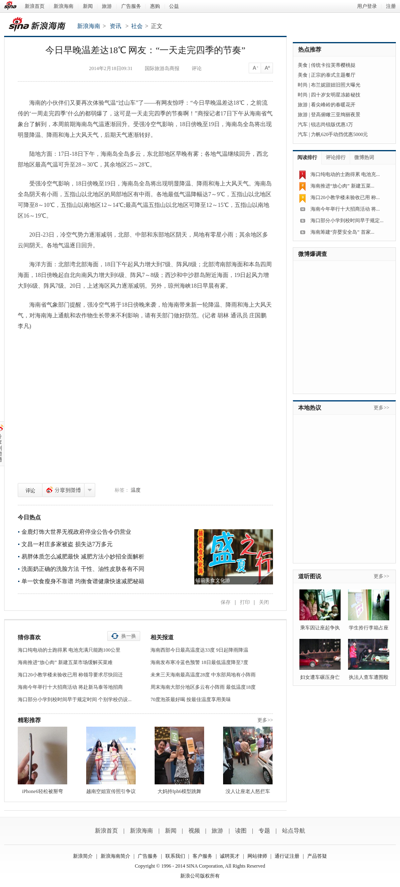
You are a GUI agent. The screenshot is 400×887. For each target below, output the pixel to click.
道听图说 (309, 576)
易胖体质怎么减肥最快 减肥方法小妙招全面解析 (82, 557)
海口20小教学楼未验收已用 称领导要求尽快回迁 (70, 675)
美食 (303, 65)
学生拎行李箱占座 (368, 628)
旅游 (107, 6)
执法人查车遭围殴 (368, 677)
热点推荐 (309, 50)
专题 (264, 831)
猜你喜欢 (29, 637)
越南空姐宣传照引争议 (111, 791)
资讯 (115, 26)
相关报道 (162, 637)
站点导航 (293, 831)
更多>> (265, 720)
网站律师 (257, 856)
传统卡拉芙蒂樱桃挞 (333, 65)
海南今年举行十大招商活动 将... (345, 209)
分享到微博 (63, 490)
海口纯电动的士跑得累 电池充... (345, 174)
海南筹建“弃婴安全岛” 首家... (342, 232)
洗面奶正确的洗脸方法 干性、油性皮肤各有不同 (82, 569)
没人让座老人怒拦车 (248, 791)
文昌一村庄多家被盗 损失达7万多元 (67, 544)
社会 (137, 26)
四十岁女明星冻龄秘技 (335, 95)
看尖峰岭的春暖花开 (333, 105)
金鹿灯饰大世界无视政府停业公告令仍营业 (76, 532)
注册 (391, 6)
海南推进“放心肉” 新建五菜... (342, 186)
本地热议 (309, 408)
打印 (245, 602)
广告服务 (131, 6)
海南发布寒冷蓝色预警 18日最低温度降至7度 (199, 662)
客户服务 (202, 856)
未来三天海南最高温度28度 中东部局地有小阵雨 (203, 675)
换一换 (128, 636)
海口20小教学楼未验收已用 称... (345, 197)
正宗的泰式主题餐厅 (333, 75)
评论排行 (336, 157)
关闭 (264, 602)
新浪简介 (83, 856)
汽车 (303, 124)
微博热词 (364, 157)
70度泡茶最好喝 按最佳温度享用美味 (191, 699)
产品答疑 (317, 856)
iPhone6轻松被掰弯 (42, 791)
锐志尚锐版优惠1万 (332, 124)
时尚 (303, 85)
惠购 (155, 6)
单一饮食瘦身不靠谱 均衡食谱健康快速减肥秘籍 (82, 581)
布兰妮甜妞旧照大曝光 (335, 85)
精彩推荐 (29, 720)
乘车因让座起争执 (320, 628)
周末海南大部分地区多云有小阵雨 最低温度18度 (203, 687)
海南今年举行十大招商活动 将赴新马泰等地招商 (70, 687)
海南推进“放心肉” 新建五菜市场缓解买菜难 (65, 662)
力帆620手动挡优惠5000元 (339, 134)
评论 (30, 490)
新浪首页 (35, 6)
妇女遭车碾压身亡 (320, 677)
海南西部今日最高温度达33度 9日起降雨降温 (199, 650)
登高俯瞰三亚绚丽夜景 (335, 114)
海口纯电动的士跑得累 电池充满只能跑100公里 (69, 650)
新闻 (88, 6)
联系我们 (175, 856)
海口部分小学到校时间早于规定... (347, 220)
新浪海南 (63, 6)
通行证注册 (287, 856)
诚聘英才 (230, 856)
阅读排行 (307, 157)
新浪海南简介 (115, 856)
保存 (226, 602)
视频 (194, 831)
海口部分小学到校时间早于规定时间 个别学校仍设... (75, 699)
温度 (136, 490)
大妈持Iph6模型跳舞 (179, 791)
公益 (174, 6)
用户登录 (367, 6)
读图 (241, 831)
